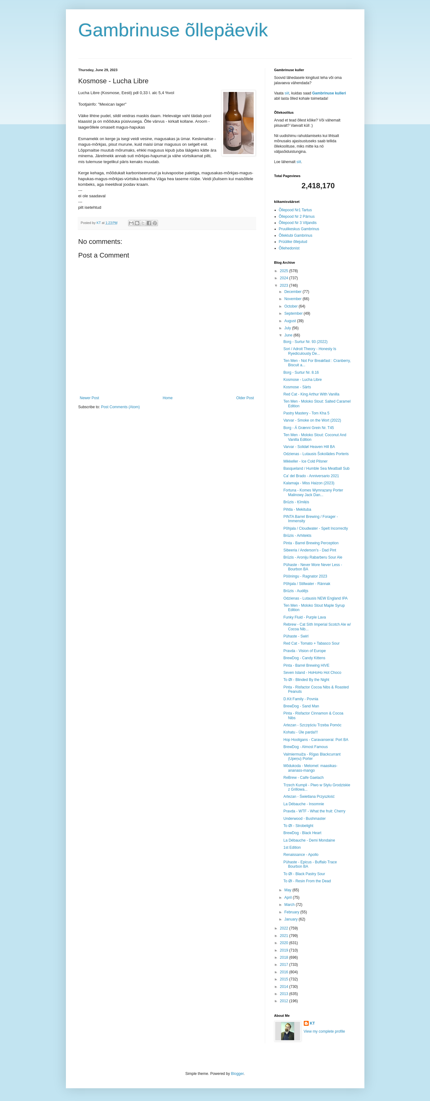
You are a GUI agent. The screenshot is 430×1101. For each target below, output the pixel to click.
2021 (284, 936)
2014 (284, 987)
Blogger (237, 1073)
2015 (284, 979)
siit (286, 93)
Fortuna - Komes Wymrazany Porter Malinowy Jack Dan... (313, 492)
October (291, 306)
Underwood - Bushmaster (304, 818)
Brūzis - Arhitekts (297, 535)
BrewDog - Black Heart (302, 833)
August (290, 321)
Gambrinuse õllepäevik (173, 30)
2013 (284, 994)
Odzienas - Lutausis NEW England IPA (315, 598)
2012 (284, 1001)
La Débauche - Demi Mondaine (309, 840)
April (288, 897)
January (291, 919)
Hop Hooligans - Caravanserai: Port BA (315, 740)
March (290, 904)
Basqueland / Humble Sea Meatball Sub (316, 468)
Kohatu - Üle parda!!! (300, 732)
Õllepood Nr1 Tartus (295, 210)
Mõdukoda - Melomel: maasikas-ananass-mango (310, 768)
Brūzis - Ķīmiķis (296, 502)
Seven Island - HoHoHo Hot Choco (312, 672)
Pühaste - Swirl (295, 636)
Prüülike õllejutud (293, 242)
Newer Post (89, 398)
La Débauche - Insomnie (303, 804)
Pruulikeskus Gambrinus (299, 229)
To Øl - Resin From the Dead (307, 881)
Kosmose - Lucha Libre (302, 379)
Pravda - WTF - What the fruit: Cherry (314, 811)
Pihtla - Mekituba (297, 509)
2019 (284, 950)
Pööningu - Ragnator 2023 (305, 576)
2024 (284, 278)
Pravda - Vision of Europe (304, 651)
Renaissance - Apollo (300, 854)
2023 (284, 285)
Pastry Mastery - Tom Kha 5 (306, 413)
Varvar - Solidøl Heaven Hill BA (309, 447)
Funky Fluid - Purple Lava (304, 617)
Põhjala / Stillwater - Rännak (306, 584)
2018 (284, 957)
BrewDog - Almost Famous (305, 747)
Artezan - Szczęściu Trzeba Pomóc (312, 725)
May (288, 890)
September (293, 313)
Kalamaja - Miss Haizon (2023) (308, 483)
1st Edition (292, 847)
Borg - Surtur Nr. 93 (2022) (305, 342)
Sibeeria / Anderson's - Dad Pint (309, 550)
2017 (284, 964)
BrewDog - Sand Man (301, 706)
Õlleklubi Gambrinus (295, 235)
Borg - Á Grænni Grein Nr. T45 (308, 428)
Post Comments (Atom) (120, 407)
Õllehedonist (289, 248)
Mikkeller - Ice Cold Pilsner (305, 461)
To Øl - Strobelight (298, 826)
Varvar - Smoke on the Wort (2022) (312, 420)
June (288, 335)
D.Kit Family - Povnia (300, 699)
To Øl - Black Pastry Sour (304, 874)
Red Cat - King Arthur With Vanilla (311, 394)
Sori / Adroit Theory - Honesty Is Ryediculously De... (309, 351)
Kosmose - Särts (297, 387)
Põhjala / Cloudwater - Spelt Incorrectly (315, 528)
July (288, 328)
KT (312, 1023)
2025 (284, 271)
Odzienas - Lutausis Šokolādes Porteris (316, 454)
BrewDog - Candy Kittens (304, 658)
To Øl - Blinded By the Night (306, 680)
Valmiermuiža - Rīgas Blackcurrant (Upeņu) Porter (311, 756)
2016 (284, 972)
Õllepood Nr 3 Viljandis (298, 223)
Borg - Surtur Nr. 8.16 (301, 372)
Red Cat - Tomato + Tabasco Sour (311, 643)
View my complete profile (324, 1031)
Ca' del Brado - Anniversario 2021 (311, 476)
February (292, 912)
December (293, 292)
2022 (284, 928)
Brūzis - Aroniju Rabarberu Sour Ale (312, 557)
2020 (284, 943)
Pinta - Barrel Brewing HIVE (306, 665)
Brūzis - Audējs (295, 591)
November (293, 299)
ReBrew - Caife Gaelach (303, 777)
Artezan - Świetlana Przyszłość (309, 796)
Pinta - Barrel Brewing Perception (310, 543)
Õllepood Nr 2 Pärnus (297, 216)
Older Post (245, 398)
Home (168, 398)
